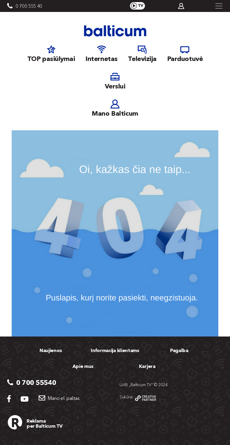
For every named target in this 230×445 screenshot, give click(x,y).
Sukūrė (125, 397)
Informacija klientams (115, 350)
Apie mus (82, 366)
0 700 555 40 (29, 6)
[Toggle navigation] (219, 6)
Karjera (147, 366)
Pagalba (179, 350)
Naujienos (51, 350)
